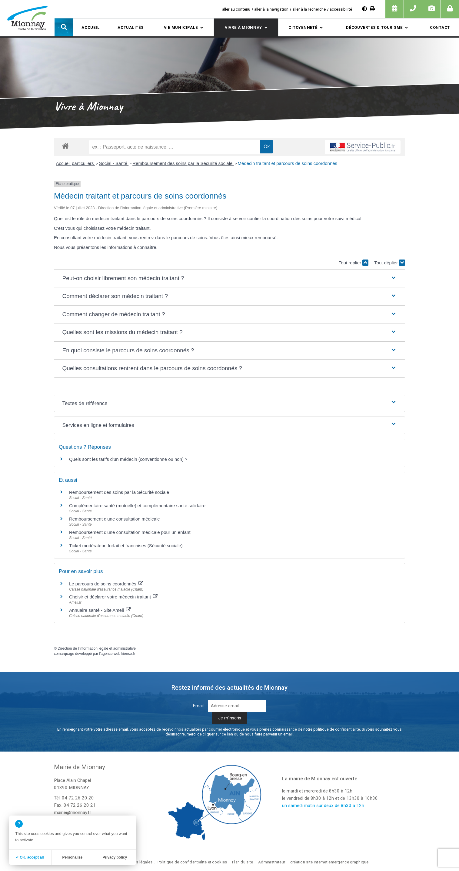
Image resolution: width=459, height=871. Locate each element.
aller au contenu (236, 9)
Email (198, 706)
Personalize (72, 857)
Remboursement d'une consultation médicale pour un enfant (130, 532)
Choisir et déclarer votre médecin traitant (113, 596)
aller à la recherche (309, 9)
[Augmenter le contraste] (364, 9)
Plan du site (242, 862)
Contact (440, 27)
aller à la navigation (271, 9)
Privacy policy (114, 857)
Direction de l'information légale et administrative (97, 648)
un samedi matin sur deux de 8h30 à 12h (323, 805)
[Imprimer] (372, 9)
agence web (110, 654)
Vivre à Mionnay (243, 27)
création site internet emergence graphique (329, 862)
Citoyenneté (303, 27)
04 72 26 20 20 (78, 798)
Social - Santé (114, 163)
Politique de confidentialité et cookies (192, 862)
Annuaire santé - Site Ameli (100, 610)
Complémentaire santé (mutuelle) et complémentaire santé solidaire (137, 505)
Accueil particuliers (75, 163)
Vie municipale (181, 27)
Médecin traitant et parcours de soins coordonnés (288, 163)
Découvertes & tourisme (374, 27)
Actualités (131, 27)
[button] (64, 27)
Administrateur (271, 862)
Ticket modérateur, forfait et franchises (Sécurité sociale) (126, 545)
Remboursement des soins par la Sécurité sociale (183, 163)
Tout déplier (389, 263)
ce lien (227, 734)
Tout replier (353, 263)
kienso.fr (128, 654)
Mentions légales (137, 862)
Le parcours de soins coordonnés (106, 583)
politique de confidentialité (336, 729)
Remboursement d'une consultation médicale (114, 518)
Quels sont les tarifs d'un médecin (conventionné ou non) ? (128, 459)
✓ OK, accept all (30, 857)
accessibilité (341, 9)
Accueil (90, 27)
